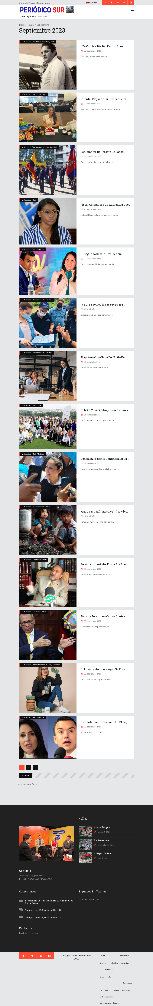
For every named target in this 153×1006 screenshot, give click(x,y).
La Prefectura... (102, 840)
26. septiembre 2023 (92, 156)
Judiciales (37, 559)
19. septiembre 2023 (92, 362)
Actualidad (26, 41)
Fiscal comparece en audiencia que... (105, 204)
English (90, 2)
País (52, 41)
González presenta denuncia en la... (105, 458)
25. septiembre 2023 (92, 209)
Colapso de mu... (103, 853)
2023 (31, 24)
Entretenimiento (107, 997)
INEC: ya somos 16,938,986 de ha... (103, 304)
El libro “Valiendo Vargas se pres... (104, 669)
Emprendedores (39, 664)
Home (22, 24)
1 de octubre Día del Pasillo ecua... (103, 46)
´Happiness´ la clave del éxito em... (104, 357)
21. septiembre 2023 (92, 309)
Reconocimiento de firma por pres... (104, 564)
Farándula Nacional (41, 41)
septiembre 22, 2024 (106, 845)
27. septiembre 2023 (92, 103)
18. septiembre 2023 (92, 463)
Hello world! (43, 16)
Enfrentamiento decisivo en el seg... (105, 722)
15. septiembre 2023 (92, 516)
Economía (37, 94)
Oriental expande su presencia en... (104, 99)
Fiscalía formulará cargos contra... (104, 616)
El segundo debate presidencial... (102, 254)
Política (41, 249)
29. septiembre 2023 (92, 51)
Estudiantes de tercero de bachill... (104, 152)
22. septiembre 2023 (92, 258)
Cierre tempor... (102, 827)
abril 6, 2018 (102, 858)
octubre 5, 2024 (103, 832)
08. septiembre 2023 (92, 569)
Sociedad (53, 147)
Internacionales (39, 507)
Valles (116, 991)
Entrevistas (124, 963)
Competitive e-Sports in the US (43, 910)
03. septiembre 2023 (92, 727)
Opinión (103, 963)
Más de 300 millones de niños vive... (105, 511)
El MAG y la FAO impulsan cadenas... (105, 410)
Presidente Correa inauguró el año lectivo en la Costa (49, 902)
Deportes (116, 1003)
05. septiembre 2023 (92, 621)
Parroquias (125, 991)
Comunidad (37, 147)
